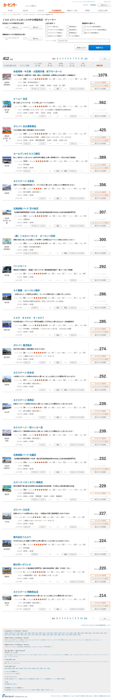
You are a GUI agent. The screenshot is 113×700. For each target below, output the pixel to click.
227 (102, 513)
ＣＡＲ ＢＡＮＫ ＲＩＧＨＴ (28, 318)
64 (24, 298)
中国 (37, 668)
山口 (33, 634)
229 (102, 486)
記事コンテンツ (40, 678)
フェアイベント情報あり (54, 33)
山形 (25, 633)
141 (24, 216)
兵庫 (6, 634)
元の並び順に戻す (10, 65)
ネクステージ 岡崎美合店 (25, 592)
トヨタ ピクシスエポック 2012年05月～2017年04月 (17, 646)
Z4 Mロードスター (46, 640)
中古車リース (49, 689)
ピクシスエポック (13, 37)
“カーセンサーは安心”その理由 (76, 696)
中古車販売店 (56, 10)
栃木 (37, 633)
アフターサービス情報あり (54, 30)
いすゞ (6, 656)
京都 (101, 633)
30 (24, 407)
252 (102, 376)
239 (102, 403)
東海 (17, 668)
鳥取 (18, 634)
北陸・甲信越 (31, 668)
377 (24, 380)
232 (102, 458)
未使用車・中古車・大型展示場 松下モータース (37, 71)
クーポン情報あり (73, 36)
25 (24, 353)
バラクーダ (27, 640)
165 (24, 134)
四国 (41, 668)
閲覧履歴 (93, 5)
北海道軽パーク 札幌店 (24, 455)
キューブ (57, 661)
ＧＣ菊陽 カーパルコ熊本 (26, 290)
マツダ (39, 654)
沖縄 (79, 634)
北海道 (6, 633)
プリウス (38, 661)
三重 (94, 633)
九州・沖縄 (46, 668)
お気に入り (104, 5)
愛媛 (44, 634)
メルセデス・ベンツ (47, 654)
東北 (25, 668)
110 (24, 462)
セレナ (105, 661)
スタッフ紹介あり (52, 26)
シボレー (71, 654)
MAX (21, 640)
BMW (66, 654)
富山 (64, 633)
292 (102, 266)
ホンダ (15, 654)
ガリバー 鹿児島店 (22, 345)
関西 (13, 668)
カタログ (41, 10)
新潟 (60, 633)
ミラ (75, 661)
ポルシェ (88, 654)
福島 (29, 633)
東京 (51, 633)
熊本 (63, 634)
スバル (30, 654)
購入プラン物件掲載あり (90, 33)
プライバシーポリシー (56, 696)
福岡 (51, 634)
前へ (93, 58)
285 (102, 321)
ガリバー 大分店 (21, 509)
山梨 (75, 633)
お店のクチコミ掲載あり (54, 36)
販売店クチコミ (13, 678)
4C (59, 640)
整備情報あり (72, 33)
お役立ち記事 (102, 10)
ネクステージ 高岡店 (23, 400)
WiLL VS (88, 640)
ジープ (93, 654)
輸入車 (25, 10)
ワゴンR (7, 661)
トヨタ (6, 654)
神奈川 (55, 633)
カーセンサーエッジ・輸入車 (12, 673)
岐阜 (82, 633)
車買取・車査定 (61, 678)
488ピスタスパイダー (66, 640)
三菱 (35, 654)
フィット (88, 661)
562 (102, 102)
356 (102, 184)
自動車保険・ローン (50, 678)
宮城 (18, 633)
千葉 (48, 633)
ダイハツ (25, 654)
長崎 (59, 634)
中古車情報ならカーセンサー (12, 689)
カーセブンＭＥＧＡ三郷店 (26, 154)
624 (24, 435)
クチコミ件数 (24, 65)
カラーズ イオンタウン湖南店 (28, 482)
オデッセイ (32, 661)
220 (102, 568)
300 (102, 239)
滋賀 (97, 633)
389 (102, 157)
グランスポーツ (8, 641)
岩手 (14, 633)
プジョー (105, 654)
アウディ (82, 654)
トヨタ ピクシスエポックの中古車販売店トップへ (96, 625)
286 (102, 294)
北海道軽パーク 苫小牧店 (25, 208)
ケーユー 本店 (20, 99)
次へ (105, 58)
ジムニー (94, 661)
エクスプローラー (35, 640)
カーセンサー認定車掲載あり (92, 26)
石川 (68, 633)
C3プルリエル (8, 640)
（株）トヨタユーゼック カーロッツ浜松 (34, 236)
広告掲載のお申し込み (10, 684)
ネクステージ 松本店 (23, 372)
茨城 (33, 633)
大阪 (105, 633)
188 (24, 79)
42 (24, 189)
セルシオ (51, 661)
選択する (15, 27)
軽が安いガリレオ (22, 564)
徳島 (37, 634)
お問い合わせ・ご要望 (91, 696)
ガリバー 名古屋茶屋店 (24, 126)
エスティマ (45, 661)
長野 (79, 633)
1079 (102, 75)
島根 (22, 634)
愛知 (90, 633)
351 (24, 106)
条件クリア (81, 48)
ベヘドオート (20, 266)
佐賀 (55, 634)
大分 (66, 634)
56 (24, 599)
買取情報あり (72, 26)
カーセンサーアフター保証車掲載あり (94, 30)
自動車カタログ (22, 678)
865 (24, 325)
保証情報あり (72, 30)
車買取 (87, 10)
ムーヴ (12, 661)
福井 (71, 633)
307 (102, 212)
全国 (6, 668)
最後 (86, 59)
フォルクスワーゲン (59, 654)
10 (82, 58)
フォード (99, 654)
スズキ (19, 654)
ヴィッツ (100, 661)
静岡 (86, 633)
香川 (40, 634)
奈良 (9, 634)
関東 (9, 668)
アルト (9, 663)
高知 (48, 634)
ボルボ (77, 654)
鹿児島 (74, 634)
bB (5, 663)
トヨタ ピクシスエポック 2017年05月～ (42, 646)
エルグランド (64, 661)
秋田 (22, 633)
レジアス (54, 640)
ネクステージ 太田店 (23, 181)
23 (24, 274)
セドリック (98, 640)
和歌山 (13, 634)
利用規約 (65, 696)
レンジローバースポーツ (20, 641)
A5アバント (16, 640)
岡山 (25, 634)
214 (102, 595)
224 (102, 540)
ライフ (16, 661)
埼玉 (44, 633)
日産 (10, 654)
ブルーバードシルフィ (78, 640)
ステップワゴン (24, 661)
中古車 (6, 678)
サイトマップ (107, 1)
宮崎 (70, 634)
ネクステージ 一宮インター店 (28, 427)
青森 (10, 633)
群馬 (40, 633)
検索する (99, 48)
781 (24, 490)
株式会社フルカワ (22, 537)
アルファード (81, 661)
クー (93, 640)
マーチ (71, 661)
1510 (25, 161)
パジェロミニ (15, 663)
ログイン (86, 5)
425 (102, 130)
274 (102, 349)
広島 (29, 634)
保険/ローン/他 (72, 10)
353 (24, 243)
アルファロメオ (13, 656)
